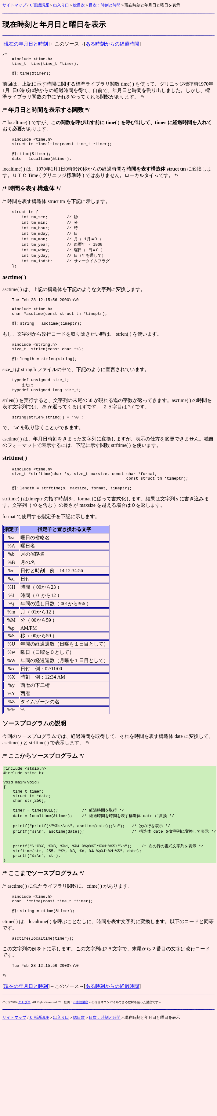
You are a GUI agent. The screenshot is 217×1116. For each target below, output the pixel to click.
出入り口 (61, 5)
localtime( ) (18, 126)
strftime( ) (14, 481)
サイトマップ (14, 5)
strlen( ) (123, 351)
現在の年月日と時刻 (26, 43)
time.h (43, 60)
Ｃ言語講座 (39, 5)
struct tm (56, 209)
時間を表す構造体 (31, 196)
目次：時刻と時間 (105, 5)
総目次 (79, 5)
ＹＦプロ (24, 1050)
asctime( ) (14, 289)
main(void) (27, 813)
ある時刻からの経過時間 (112, 43)
